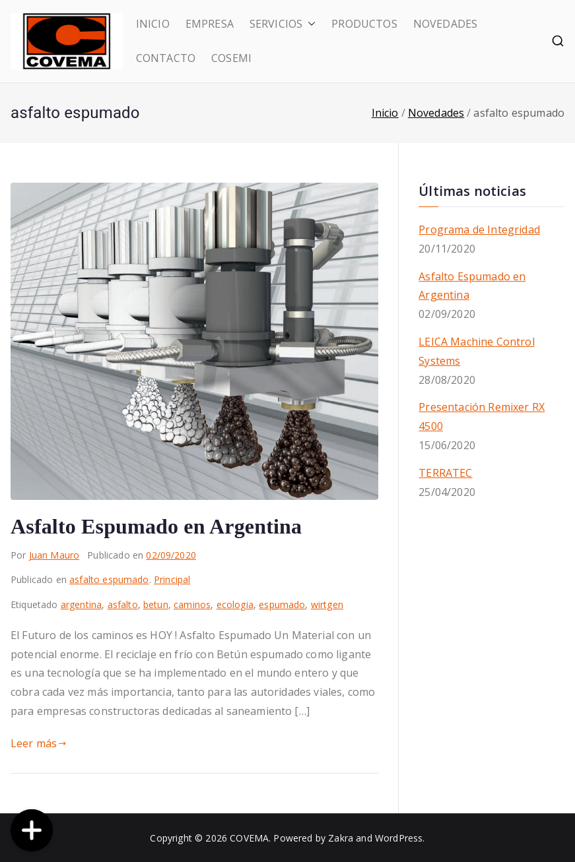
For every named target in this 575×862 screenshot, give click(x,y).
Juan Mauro (54, 555)
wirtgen (327, 604)
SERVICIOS (283, 24)
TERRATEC (445, 473)
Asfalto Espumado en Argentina (156, 526)
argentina (81, 604)
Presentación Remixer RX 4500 (482, 416)
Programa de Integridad (479, 229)
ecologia (235, 604)
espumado (282, 604)
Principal (172, 579)
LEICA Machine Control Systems (476, 351)
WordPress (399, 838)
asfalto (123, 604)
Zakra (340, 838)
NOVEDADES (445, 23)
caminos (192, 604)
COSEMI (231, 58)
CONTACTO (165, 58)
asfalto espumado (109, 579)
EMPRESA (210, 23)
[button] (309, 24)
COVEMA (249, 838)
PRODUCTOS (364, 23)
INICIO (153, 23)
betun (155, 604)
